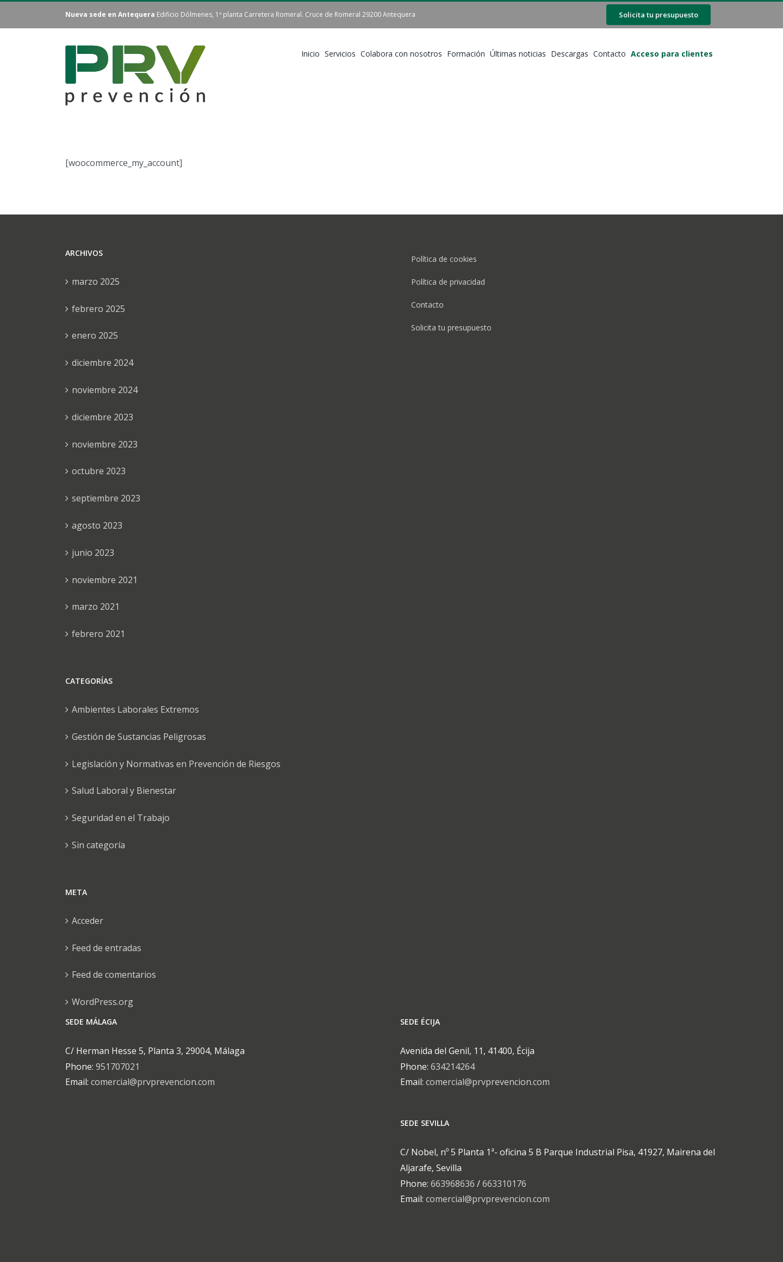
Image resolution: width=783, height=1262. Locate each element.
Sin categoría (98, 845)
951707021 (118, 1067)
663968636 (453, 1184)
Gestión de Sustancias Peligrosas (139, 737)
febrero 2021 (98, 634)
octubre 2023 (99, 471)
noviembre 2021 (105, 580)
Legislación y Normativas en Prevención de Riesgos (176, 764)
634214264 (453, 1067)
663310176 (504, 1184)
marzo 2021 (96, 606)
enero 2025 (95, 335)
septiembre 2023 (106, 498)
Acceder (87, 921)
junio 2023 (93, 553)
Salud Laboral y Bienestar (124, 791)
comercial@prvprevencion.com (153, 1082)
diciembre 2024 (102, 363)
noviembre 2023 (105, 444)
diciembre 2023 (102, 417)
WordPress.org (102, 1002)
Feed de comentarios (114, 975)
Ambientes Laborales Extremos (135, 709)
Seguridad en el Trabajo (121, 818)
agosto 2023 (97, 525)
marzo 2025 (96, 281)
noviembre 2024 (105, 390)
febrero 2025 (98, 309)
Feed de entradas (106, 948)
